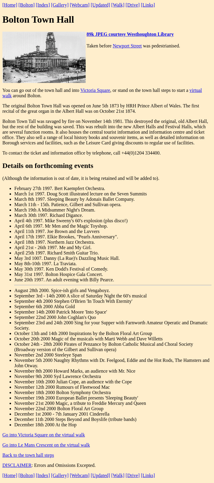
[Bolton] (27, 4)
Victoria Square (95, 90)
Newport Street (127, 45)
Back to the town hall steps (28, 455)
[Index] (43, 4)
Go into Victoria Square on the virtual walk (43, 434)
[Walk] (117, 4)
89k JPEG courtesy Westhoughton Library (130, 34)
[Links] (148, 4)
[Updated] (100, 4)
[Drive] (133, 4)
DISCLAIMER (17, 465)
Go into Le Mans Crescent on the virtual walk (46, 444)
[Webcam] (80, 4)
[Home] (9, 4)
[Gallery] (60, 4)
